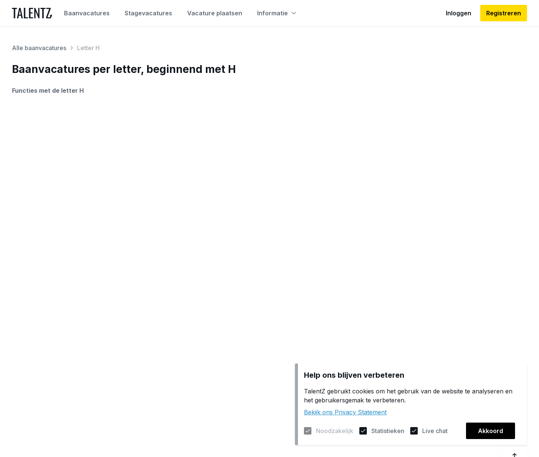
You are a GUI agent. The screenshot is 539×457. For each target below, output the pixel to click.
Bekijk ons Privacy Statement (345, 412)
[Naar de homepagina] (32, 13)
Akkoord (490, 431)
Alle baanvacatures (39, 48)
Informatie (276, 13)
